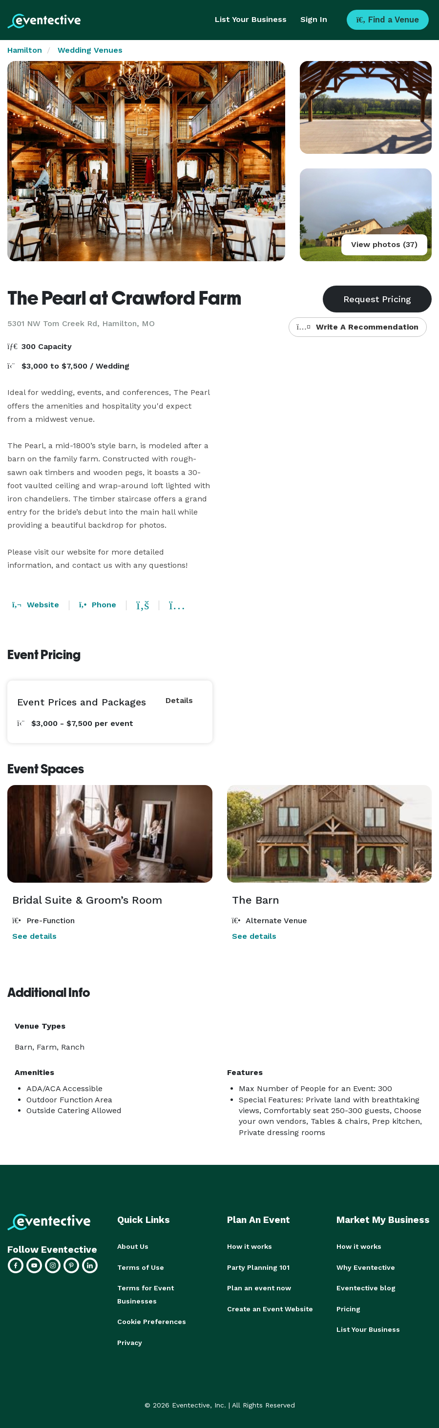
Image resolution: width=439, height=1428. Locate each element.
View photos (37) (384, 244)
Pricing (348, 1308)
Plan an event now (259, 1287)
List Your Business (251, 19)
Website (35, 604)
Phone (97, 604)
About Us (132, 1246)
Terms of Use (140, 1267)
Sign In (313, 19)
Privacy (129, 1341)
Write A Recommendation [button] (357, 326)
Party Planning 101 (258, 1267)
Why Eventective (365, 1267)
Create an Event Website (270, 1308)
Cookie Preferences (151, 1321)
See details (34, 936)
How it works (249, 1246)
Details (179, 700)
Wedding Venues (90, 50)
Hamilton (24, 50)
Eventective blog (366, 1287)
